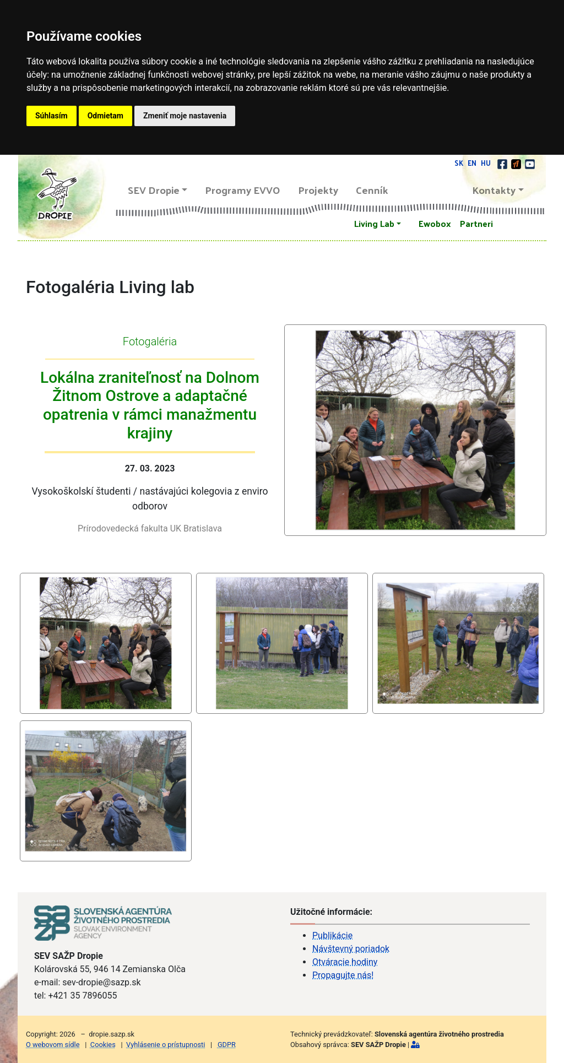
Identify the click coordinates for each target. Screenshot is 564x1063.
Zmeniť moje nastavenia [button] (184, 115)
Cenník (372, 190)
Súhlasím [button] (51, 115)
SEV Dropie (154, 190)
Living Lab (374, 223)
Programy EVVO (242, 190)
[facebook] (503, 162)
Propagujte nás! (342, 975)
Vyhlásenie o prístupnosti (165, 1044)
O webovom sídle (52, 1044)
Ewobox (435, 223)
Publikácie (332, 935)
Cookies (103, 1044)
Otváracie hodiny (344, 962)
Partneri (476, 223)
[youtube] (530, 162)
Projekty (318, 190)
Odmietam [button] (105, 115)
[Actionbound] (517, 162)
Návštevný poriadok (350, 948)
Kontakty (494, 190)
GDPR (227, 1044)
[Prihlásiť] (415, 1044)
